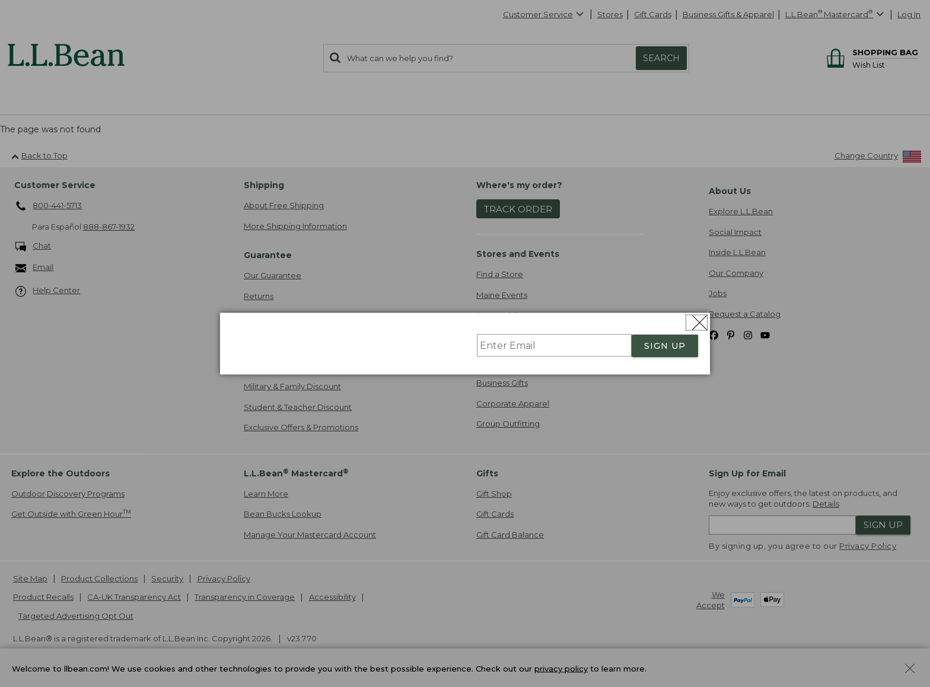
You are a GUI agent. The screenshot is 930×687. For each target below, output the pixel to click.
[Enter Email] (554, 345)
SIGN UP (665, 346)
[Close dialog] (696, 322)
